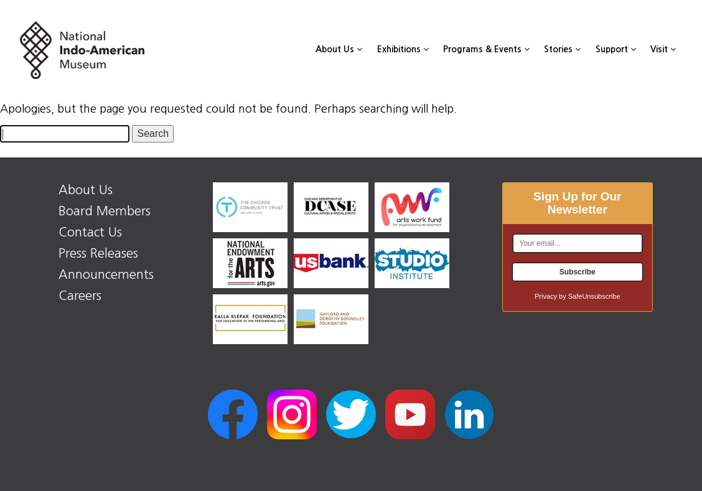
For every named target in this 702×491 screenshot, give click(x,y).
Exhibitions (403, 49)
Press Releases (98, 253)
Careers (79, 295)
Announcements (106, 274)
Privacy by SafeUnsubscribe (577, 296)
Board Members (104, 211)
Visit (663, 49)
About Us (339, 49)
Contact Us (90, 232)
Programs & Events (486, 49)
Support (616, 49)
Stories (562, 49)
